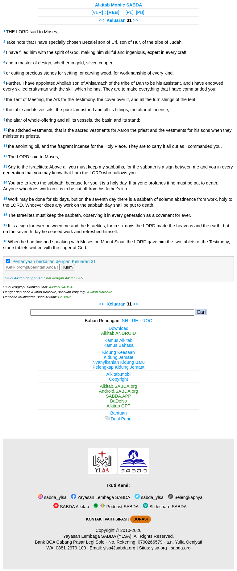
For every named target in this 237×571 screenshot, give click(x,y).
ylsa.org (159, 547)
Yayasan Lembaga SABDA (100, 497)
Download (118, 328)
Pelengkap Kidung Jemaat (118, 367)
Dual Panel (118, 418)
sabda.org (181, 547)
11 (5, 146)
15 (5, 198)
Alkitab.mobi (118, 374)
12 (5, 156)
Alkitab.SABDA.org (118, 386)
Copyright (118, 379)
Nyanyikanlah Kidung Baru (118, 362)
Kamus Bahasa (118, 345)
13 (5, 166)
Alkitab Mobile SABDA (118, 4)
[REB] (113, 12)
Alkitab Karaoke (99, 292)
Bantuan (118, 413)
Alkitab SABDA (61, 287)
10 (5, 130)
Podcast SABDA (116, 506)
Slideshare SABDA (165, 506)
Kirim (68, 267)
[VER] (97, 12)
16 (5, 215)
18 (5, 241)
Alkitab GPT (119, 405)
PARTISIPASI (116, 519)
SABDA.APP (118, 396)
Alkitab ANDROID (118, 333)
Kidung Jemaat (118, 357)
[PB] (140, 12)
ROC (147, 320)
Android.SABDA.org (118, 391)
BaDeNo (65, 297)
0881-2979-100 (71, 547)
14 (5, 182)
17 (5, 225)
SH (125, 320)
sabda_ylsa (52, 497)
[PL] (130, 12)
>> (135, 20)
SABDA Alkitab (71, 506)
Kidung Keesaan (118, 352)
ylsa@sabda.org (119, 547)
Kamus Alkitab (118, 340)
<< (101, 20)
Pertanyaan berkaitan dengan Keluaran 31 (54, 261)
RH (135, 320)
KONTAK (94, 519)
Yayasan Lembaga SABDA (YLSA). (98, 536)
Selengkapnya (185, 497)
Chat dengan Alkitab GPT (64, 278)
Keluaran (116, 20)
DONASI (140, 519)
